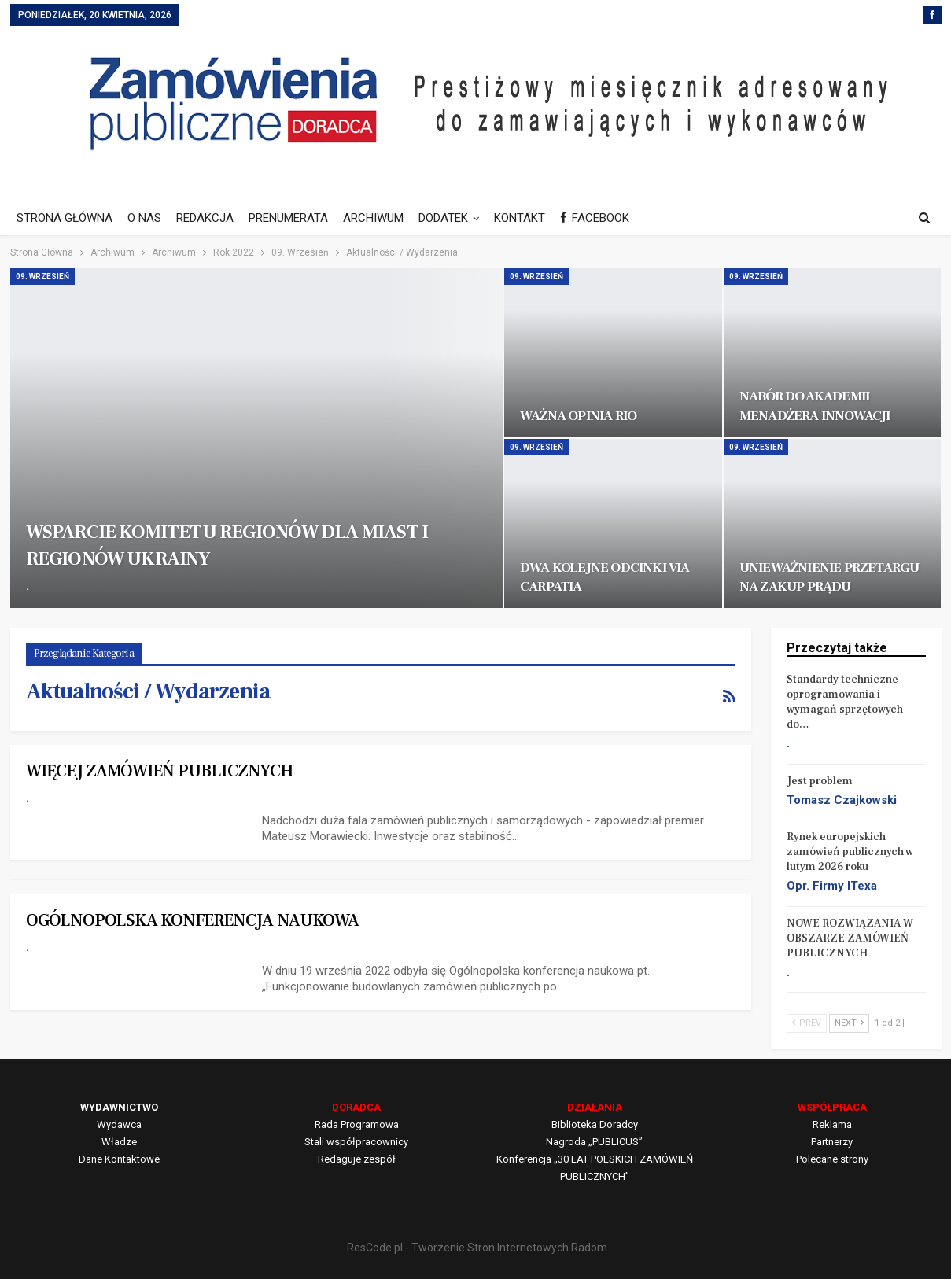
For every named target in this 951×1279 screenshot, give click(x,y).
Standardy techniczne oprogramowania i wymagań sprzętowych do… (845, 702)
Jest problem (820, 781)
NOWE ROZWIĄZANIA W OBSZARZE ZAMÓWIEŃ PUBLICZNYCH (850, 938)
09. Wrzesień (42, 276)
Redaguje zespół (357, 1159)
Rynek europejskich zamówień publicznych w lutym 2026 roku (850, 852)
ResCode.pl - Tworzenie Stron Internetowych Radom (477, 1247)
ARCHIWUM (373, 218)
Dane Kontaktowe (119, 1159)
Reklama (832, 1124)
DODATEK (443, 218)
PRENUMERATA (288, 218)
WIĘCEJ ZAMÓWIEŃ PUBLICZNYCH (159, 771)
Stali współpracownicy (356, 1142)
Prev (806, 1023)
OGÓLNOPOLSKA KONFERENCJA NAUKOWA (192, 920)
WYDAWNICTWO (119, 1107)
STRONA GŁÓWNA (64, 218)
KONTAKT (519, 218)
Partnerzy (832, 1142)
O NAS (144, 218)
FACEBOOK (594, 218)
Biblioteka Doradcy (594, 1124)
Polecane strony (832, 1159)
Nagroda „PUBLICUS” (594, 1142)
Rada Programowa (357, 1124)
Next (849, 1023)
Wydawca (119, 1124)
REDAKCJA (205, 218)
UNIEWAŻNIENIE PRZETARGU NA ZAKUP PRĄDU (829, 576)
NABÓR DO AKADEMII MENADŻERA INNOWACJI (814, 405)
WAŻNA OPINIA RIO (578, 416)
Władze (119, 1142)
